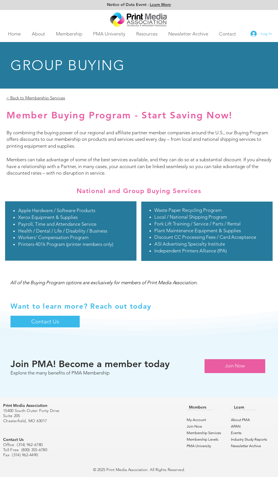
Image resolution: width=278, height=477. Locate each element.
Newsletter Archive (246, 446)
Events (236, 433)
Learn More (160, 4)
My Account (196, 420)
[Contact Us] (45, 321)
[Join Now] (235, 366)
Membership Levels (202, 439)
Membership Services (202, 433)
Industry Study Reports (246, 439)
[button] (38, 34)
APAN (236, 426)
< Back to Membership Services (35, 98)
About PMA (240, 420)
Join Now (194, 426)
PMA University (199, 446)
